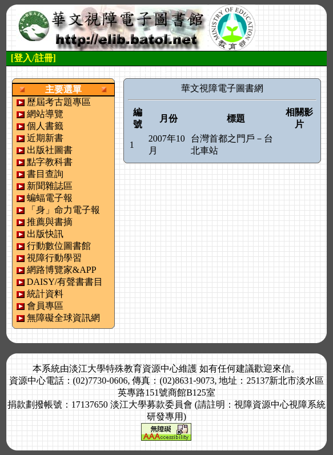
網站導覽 (45, 114)
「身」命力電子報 (63, 210)
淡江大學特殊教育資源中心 (124, 368)
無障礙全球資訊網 (63, 318)
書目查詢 (45, 174)
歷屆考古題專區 (59, 102)
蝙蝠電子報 (50, 198)
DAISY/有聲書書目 (65, 282)
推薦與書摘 (50, 222)
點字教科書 (50, 162)
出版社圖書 (50, 150)
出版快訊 (45, 234)
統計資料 (45, 294)
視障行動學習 (54, 258)
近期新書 (45, 138)
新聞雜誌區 (50, 186)
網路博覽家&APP (62, 270)
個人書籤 (45, 126)
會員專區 (45, 306)
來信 (281, 368)
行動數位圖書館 (59, 246)
